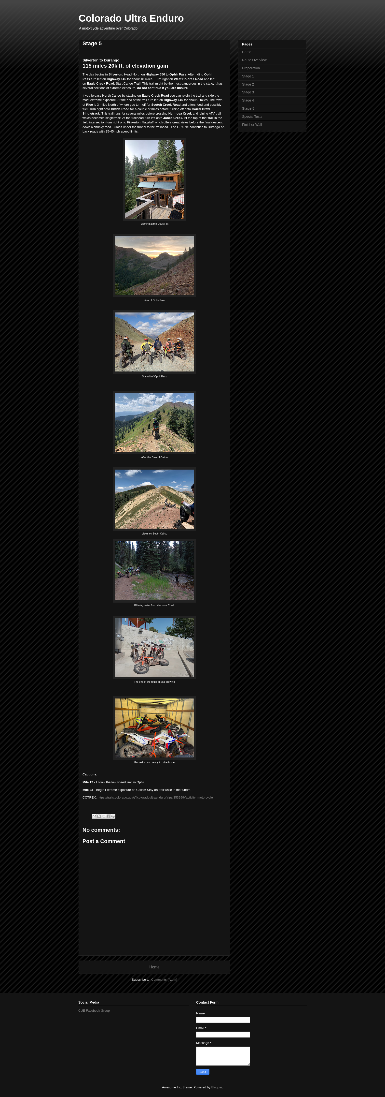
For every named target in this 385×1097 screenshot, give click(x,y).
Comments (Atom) (164, 979)
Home (154, 967)
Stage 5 (248, 108)
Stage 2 (248, 84)
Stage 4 (248, 100)
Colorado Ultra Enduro (131, 18)
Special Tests (252, 117)
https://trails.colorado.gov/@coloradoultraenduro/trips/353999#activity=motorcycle (155, 797)
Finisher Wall (252, 125)
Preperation (251, 68)
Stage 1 (248, 76)
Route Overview (254, 60)
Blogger (216, 1087)
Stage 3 (248, 92)
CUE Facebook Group (94, 1010)
